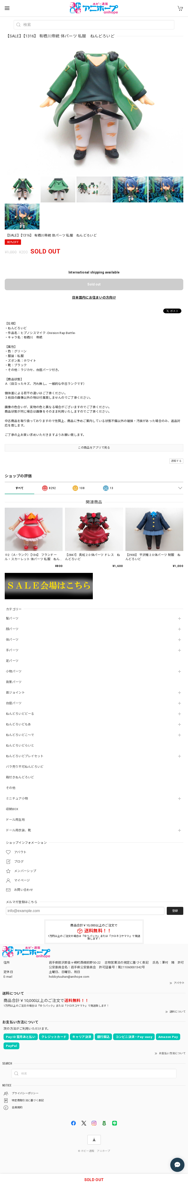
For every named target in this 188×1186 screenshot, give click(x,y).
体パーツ (12, 639)
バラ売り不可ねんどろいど (25, 766)
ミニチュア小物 (17, 798)
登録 (175, 911)
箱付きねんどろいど (20, 777)
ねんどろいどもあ (18, 724)
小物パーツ (14, 671)
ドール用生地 (15, 819)
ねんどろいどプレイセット (25, 756)
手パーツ (12, 650)
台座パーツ (14, 703)
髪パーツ (12, 618)
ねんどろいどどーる (20, 714)
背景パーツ (14, 682)
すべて (19, 488)
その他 (10, 788)
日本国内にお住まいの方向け (94, 297)
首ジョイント (15, 692)
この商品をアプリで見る (94, 447)
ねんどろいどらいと (20, 745)
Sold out (94, 284)
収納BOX (12, 809)
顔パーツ (12, 629)
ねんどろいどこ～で (20, 735)
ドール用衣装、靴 (18, 830)
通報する (176, 460)
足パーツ (12, 661)
